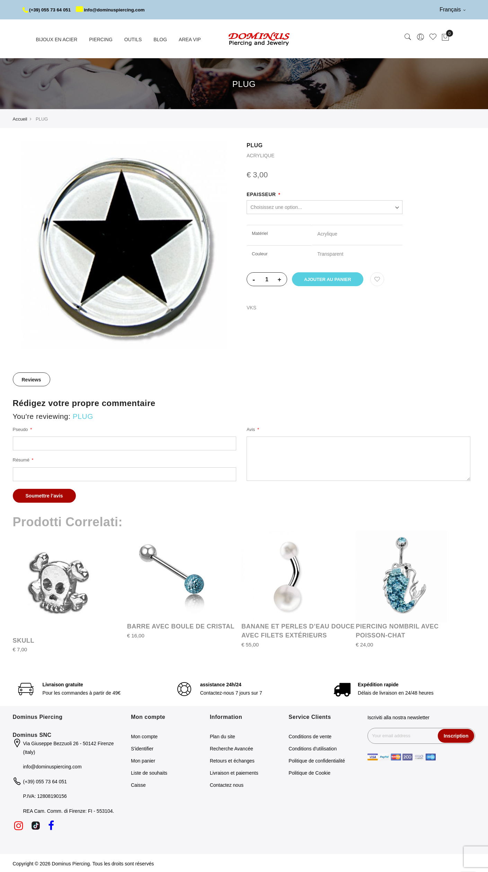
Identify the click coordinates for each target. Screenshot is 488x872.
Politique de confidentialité (317, 760)
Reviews (31, 378)
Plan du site (222, 735)
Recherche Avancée (231, 747)
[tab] (31, 378)
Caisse (138, 784)
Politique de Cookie (309, 772)
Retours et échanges (232, 760)
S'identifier (142, 747)
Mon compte (144, 735)
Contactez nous (226, 784)
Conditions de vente (310, 735)
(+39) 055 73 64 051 (48, 9)
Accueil (20, 118)
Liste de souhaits (149, 772)
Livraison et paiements (234, 772)
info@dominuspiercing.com (115, 9)
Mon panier (143, 760)
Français (452, 9)
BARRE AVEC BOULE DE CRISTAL (180, 625)
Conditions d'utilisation (313, 747)
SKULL (24, 639)
